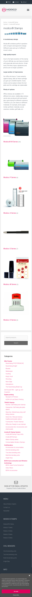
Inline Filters (9, 468)
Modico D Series (7, 538)
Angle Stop (9, 458)
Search (16, 343)
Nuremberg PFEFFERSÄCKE (15, 363)
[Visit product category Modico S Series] (16, 235)
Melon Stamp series (12, 439)
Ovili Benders (8, 445)
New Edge (9, 381)
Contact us (6, 507)
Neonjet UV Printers (12, 397)
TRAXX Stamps (9, 402)
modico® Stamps (11, 437)
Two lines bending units (13, 452)
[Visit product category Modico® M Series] (16, 128)
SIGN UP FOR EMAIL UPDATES (16, 486)
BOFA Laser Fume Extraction (15, 465)
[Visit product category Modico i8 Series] (16, 270)
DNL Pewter (8, 361)
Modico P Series (7, 527)
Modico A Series (7, 531)
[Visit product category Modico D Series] (16, 306)
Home (5, 22)
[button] (29, 576)
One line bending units (12, 450)
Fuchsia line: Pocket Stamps (15, 422)
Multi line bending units (13, 455)
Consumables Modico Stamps (15, 442)
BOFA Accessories (11, 470)
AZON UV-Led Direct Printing (14, 399)
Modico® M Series (8, 524)
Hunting (8, 374)
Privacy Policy (16, 595)
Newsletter (6, 511)
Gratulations (9, 384)
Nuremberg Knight (11, 366)
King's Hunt (9, 376)
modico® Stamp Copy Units (14, 434)
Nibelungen (9, 371)
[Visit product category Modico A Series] (16, 199)
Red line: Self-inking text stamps (16, 404)
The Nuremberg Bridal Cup (14, 387)
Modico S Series (7, 534)
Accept (16, 592)
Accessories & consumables (15, 447)
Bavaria (8, 368)
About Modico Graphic (9, 504)
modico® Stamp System (12, 432)
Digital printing (9, 394)
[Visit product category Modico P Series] (16, 163)
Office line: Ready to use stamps (16, 424)
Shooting (8, 379)
